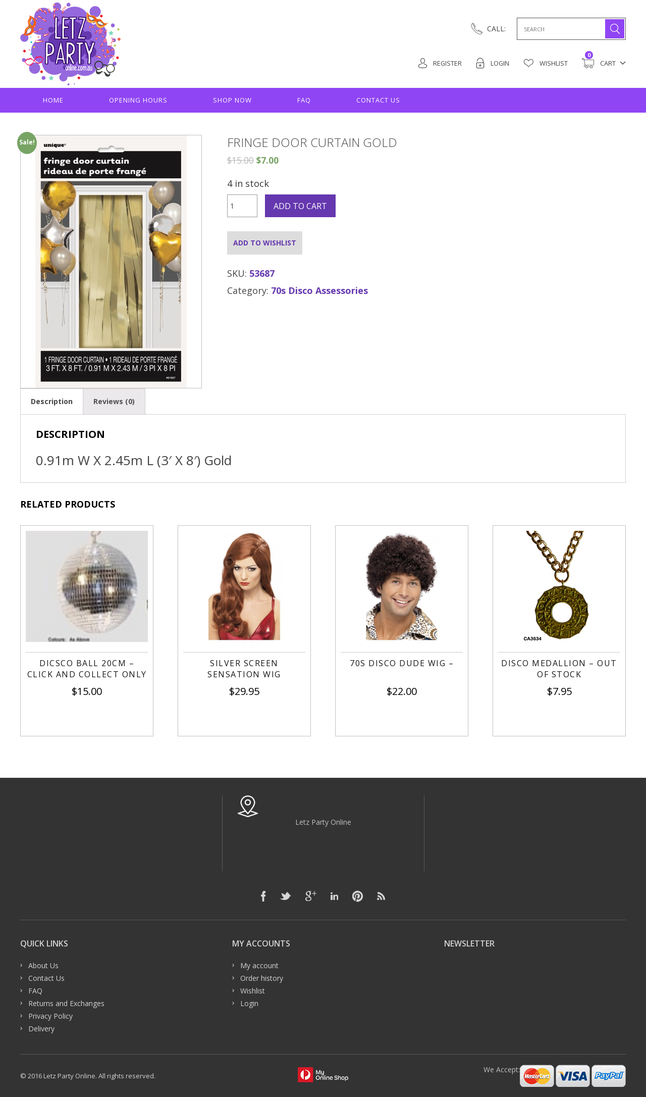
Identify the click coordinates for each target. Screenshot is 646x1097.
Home (53, 100)
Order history (261, 978)
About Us (43, 965)
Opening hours (138, 100)
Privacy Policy (50, 1016)
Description (52, 401)
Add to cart (300, 206)
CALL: (496, 28)
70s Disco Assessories (319, 290)
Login (492, 63)
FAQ (304, 100)
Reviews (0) (114, 401)
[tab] (51, 401)
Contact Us (378, 100)
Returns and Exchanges (66, 1003)
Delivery (41, 1028)
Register (439, 63)
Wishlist (545, 63)
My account (259, 965)
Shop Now (232, 100)
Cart (599, 63)
